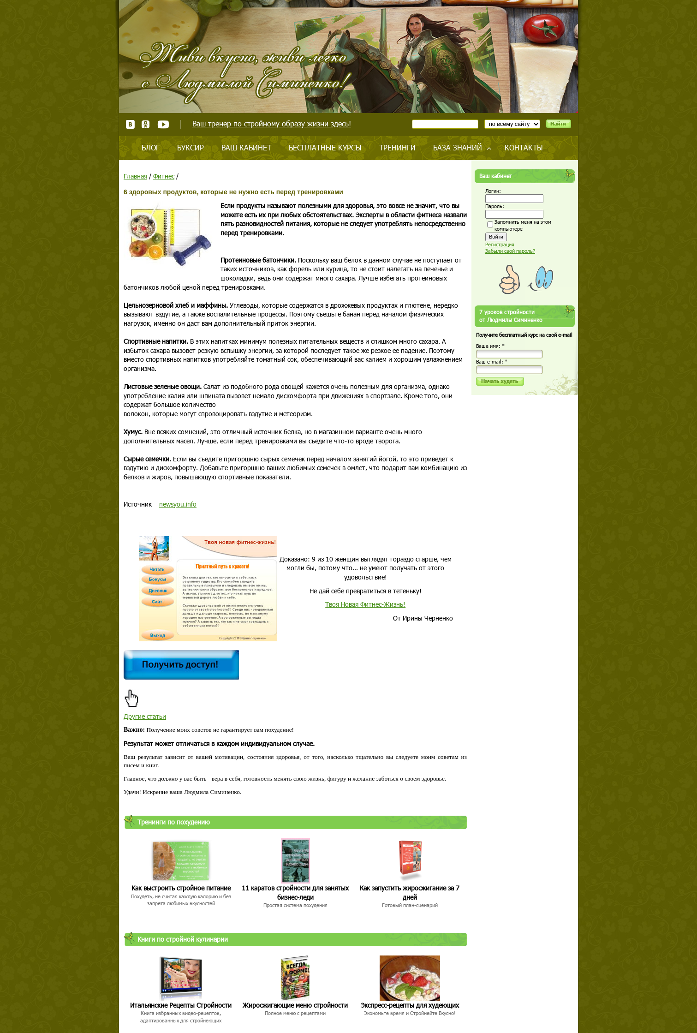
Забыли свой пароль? (510, 251)
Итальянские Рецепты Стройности (181, 1005)
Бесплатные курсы (325, 147)
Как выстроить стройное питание (181, 888)
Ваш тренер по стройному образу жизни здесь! (271, 123)
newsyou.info (178, 504)
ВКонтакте (130, 124)
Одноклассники (146, 124)
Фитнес (163, 176)
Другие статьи (145, 716)
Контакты (524, 147)
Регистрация (499, 244)
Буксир (190, 147)
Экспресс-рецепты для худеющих (410, 1005)
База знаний (457, 147)
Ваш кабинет (246, 147)
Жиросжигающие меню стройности (295, 1005)
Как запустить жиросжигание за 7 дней (409, 893)
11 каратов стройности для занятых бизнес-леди (295, 893)
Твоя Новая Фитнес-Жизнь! (365, 604)
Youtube (163, 124)
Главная (135, 176)
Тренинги (397, 147)
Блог (151, 147)
